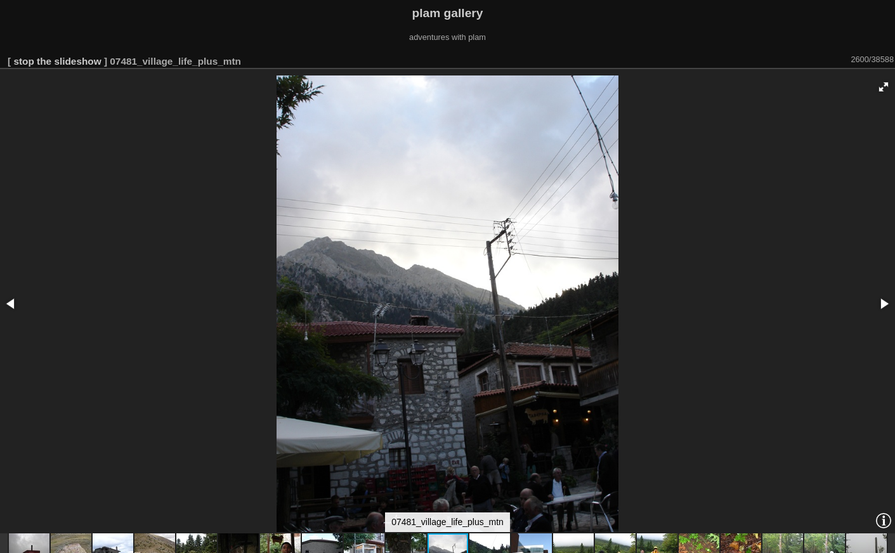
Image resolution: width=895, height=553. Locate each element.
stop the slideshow (57, 61)
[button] (883, 87)
